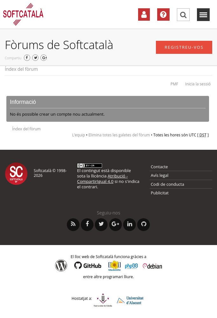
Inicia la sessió (198, 84)
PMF (174, 84)
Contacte (159, 167)
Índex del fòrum (21, 69)
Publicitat (160, 193)
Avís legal (160, 175)
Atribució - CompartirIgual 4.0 (102, 178)
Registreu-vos (184, 47)
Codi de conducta (167, 184)
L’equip (78, 135)
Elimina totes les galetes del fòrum (119, 135)
